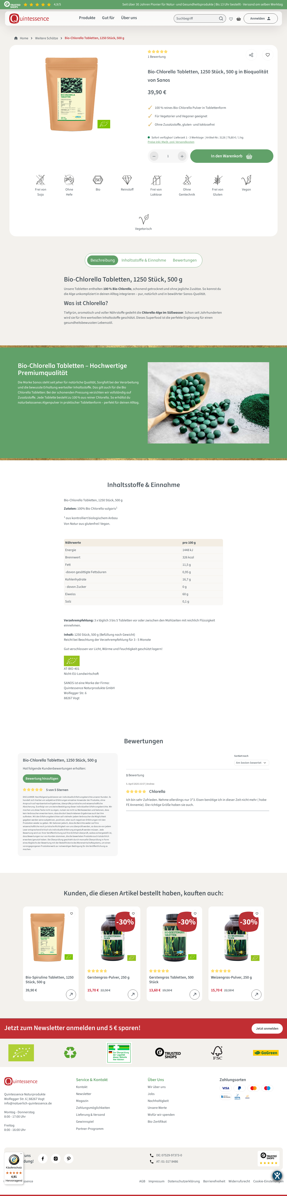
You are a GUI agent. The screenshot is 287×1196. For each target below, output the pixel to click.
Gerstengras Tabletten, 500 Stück (171, 979)
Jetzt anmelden (267, 1028)
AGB (142, 1181)
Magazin (82, 1101)
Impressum (156, 1181)
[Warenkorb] (239, 18)
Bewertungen (185, 260)
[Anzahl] (168, 156)
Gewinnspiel (85, 1122)
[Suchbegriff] (195, 18)
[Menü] (21, 1154)
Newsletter (83, 1094)
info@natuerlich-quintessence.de (28, 1103)
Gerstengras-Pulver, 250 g (108, 977)
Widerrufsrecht (239, 1181)
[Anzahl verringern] (154, 156)
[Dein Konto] (261, 18)
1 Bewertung (157, 56)
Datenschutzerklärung (184, 1181)
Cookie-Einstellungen (268, 1181)
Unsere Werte (157, 1108)
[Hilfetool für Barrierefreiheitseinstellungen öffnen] (277, 1175)
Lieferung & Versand (90, 1115)
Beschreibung (102, 260)
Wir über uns (157, 1087)
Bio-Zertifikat (157, 1122)
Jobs (151, 1094)
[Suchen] (221, 18)
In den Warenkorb (231, 156)
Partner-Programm (89, 1129)
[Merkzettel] (230, 18)
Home (24, 38)
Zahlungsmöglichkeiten (93, 1108)
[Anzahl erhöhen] (182, 156)
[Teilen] (251, 54)
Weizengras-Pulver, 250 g (231, 977)
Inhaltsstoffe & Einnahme (144, 260)
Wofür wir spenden (161, 1115)
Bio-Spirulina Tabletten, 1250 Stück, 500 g (50, 979)
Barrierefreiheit (214, 1181)
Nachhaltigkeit (158, 1101)
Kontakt (81, 1087)
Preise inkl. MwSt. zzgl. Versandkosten (171, 142)
